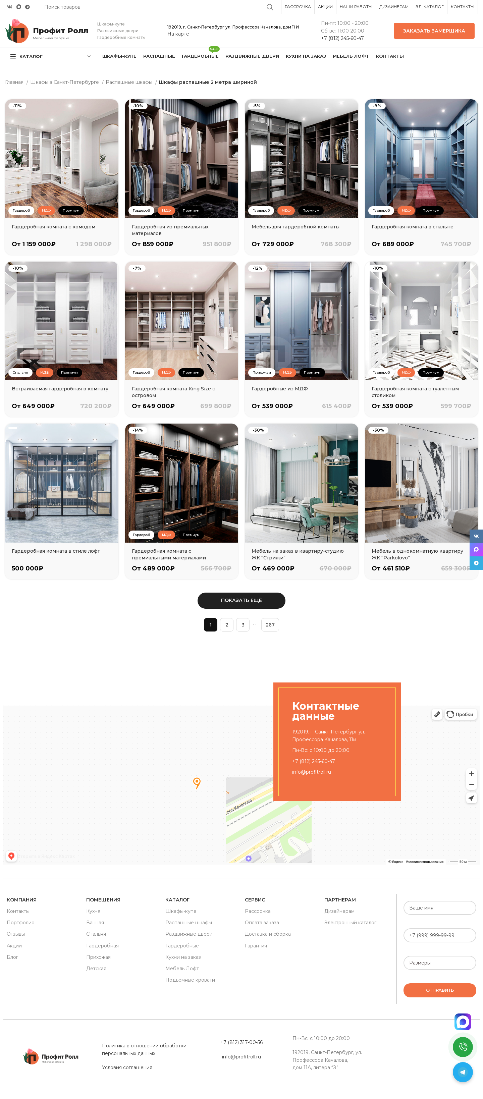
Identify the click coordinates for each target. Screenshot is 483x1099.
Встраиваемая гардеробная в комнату (60, 389)
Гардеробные (182, 946)
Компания (22, 900)
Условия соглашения (127, 1067)
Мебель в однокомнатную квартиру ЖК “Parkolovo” (417, 554)
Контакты (18, 911)
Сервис (255, 900)
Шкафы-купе (181, 911)
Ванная (95, 923)
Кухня (93, 911)
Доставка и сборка (268, 934)
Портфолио (21, 923)
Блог (12, 957)
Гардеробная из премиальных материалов (170, 230)
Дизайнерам (339, 911)
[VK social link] (9, 7)
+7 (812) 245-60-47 (342, 38)
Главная (15, 82)
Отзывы (16, 934)
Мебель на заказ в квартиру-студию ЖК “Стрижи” (298, 554)
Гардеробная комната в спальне (412, 227)
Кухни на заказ (183, 957)
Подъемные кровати (190, 980)
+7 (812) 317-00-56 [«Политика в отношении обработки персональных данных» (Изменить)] (241, 1042)
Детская (96, 969)
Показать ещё (241, 600)
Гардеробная (102, 946)
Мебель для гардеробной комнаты (295, 227)
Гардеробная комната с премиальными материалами (169, 554)
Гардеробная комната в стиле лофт (56, 551)
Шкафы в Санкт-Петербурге (65, 82)
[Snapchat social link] (18, 6)
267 (270, 625)
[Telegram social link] (27, 7)
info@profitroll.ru (311, 772)
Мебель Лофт (182, 969)
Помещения (103, 900)
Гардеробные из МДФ (280, 389)
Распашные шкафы (130, 82)
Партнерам (340, 900)
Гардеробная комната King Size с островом (173, 392)
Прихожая (98, 957)
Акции (14, 946)
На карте (178, 34)
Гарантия (256, 946)
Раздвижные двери (189, 934)
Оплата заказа (262, 923)
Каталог (177, 900)
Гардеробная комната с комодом (53, 227)
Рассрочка (258, 911)
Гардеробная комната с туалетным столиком (415, 392)
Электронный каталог (350, 923)
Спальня (96, 934)
